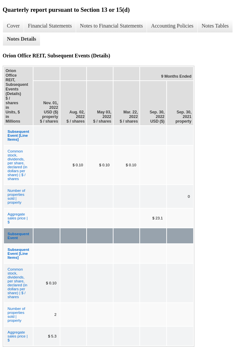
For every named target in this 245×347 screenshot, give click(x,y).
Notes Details (21, 39)
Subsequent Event (18, 236)
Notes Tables (215, 26)
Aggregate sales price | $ (18, 218)
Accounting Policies (172, 26)
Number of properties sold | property (16, 196)
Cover (13, 26)
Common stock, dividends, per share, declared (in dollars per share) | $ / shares (17, 165)
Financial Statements (50, 26)
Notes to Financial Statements (111, 26)
